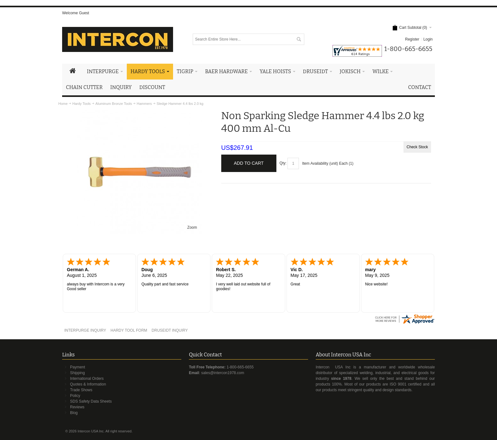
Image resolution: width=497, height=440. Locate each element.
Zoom (192, 227)
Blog (74, 413)
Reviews (77, 407)
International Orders (87, 378)
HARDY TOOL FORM (129, 330)
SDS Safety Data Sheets (91, 401)
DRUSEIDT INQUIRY (170, 330)
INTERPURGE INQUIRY (85, 330)
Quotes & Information (88, 384)
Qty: (283, 163)
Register (412, 39)
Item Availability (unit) (320, 163)
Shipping (77, 373)
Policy (75, 395)
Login (428, 39)
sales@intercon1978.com (222, 373)
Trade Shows (81, 390)
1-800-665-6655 (240, 367)
